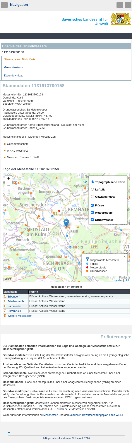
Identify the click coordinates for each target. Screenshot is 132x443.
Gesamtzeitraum (14, 67)
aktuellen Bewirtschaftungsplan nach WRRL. (97, 415)
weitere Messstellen (20, 315)
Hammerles (12, 306)
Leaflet (118, 280)
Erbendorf (11, 296)
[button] (66, 223)
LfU (127, 280)
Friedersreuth (13, 301)
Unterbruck (12, 311)
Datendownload (13, 75)
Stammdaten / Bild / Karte (20, 59)
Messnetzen (50, 415)
